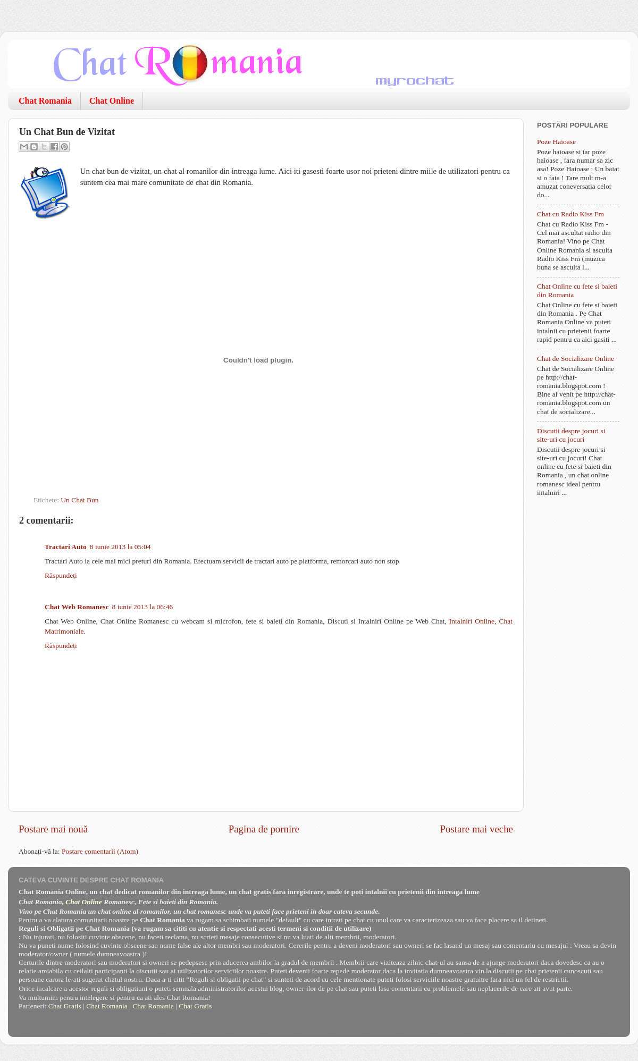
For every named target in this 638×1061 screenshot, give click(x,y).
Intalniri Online (471, 621)
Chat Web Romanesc (77, 607)
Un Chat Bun (79, 500)
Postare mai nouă (53, 829)
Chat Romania (45, 100)
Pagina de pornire (264, 829)
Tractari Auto (66, 547)
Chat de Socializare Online (575, 359)
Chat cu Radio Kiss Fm (570, 214)
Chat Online (111, 100)
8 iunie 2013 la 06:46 (142, 607)
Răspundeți (61, 575)
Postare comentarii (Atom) (100, 851)
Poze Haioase (556, 142)
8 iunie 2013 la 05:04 (120, 547)
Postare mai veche (476, 829)
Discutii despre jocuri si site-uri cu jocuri (571, 435)
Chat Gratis (64, 1006)
